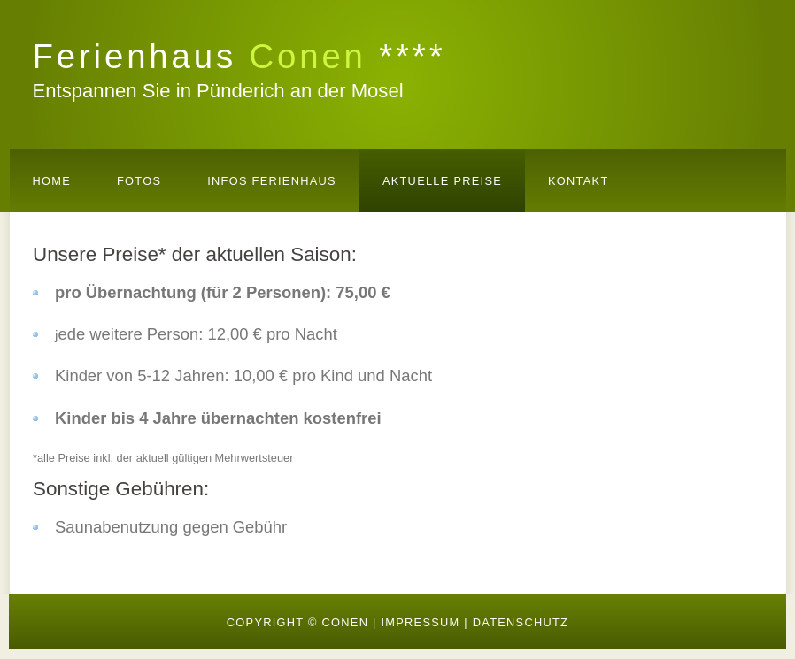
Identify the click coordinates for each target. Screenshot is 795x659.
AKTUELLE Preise (442, 181)
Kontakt (578, 181)
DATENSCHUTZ (520, 622)
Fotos (139, 181)
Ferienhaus (239, 56)
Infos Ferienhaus (271, 181)
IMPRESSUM (420, 622)
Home (52, 181)
